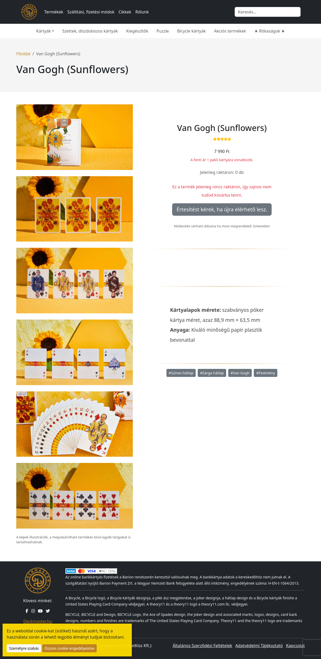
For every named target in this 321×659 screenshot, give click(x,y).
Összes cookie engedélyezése (69, 648)
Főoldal (23, 54)
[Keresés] (268, 12)
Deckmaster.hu (37, 621)
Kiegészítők (137, 31)
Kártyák (43, 31)
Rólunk (142, 12)
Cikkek (125, 12)
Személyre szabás (24, 648)
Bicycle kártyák (191, 31)
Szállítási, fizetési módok (90, 12)
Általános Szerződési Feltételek (202, 645)
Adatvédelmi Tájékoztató (259, 645)
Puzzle (163, 31)
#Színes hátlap (181, 372)
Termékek (53, 12)
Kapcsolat (295, 645)
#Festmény (265, 372)
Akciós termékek (230, 31)
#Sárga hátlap (212, 372)
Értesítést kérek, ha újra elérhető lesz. (222, 209)
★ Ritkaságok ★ (269, 31)
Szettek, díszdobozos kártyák (90, 31)
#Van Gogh (240, 372)
